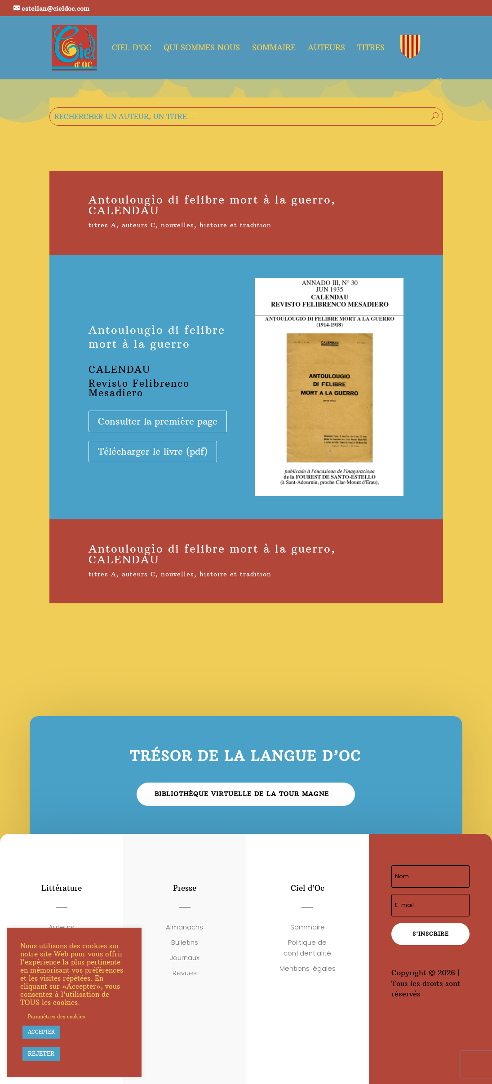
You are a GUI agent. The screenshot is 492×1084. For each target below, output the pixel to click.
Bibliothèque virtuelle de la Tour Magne (242, 794)
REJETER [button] (41, 1053)
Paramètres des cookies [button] (56, 1016)
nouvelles (177, 225)
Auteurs (326, 48)
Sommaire (274, 48)
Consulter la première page (157, 421)
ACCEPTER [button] (41, 1032)
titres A (102, 225)
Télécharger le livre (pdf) (153, 451)
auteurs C (138, 225)
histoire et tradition (235, 225)
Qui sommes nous (202, 48)
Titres (371, 48)
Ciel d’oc (131, 48)
